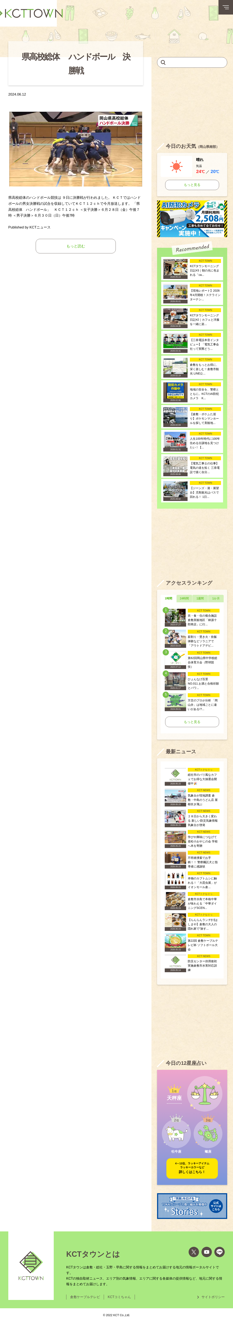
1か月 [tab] (216, 598)
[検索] (163, 62)
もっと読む (75, 246)
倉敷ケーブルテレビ (85, 1297)
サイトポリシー (213, 1297)
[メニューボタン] (225, 7)
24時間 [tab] (184, 598)
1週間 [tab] (200, 598)
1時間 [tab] (168, 598)
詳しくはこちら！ (192, 1167)
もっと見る (192, 185)
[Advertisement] (192, 105)
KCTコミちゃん (119, 1297)
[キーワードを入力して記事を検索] (192, 62)
